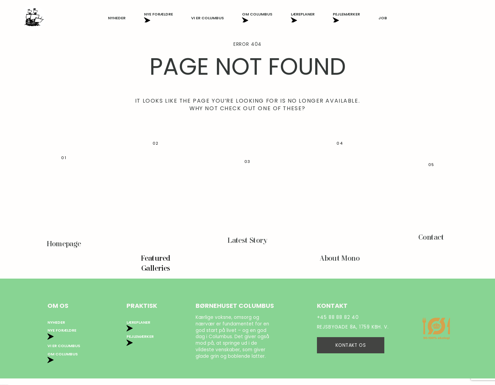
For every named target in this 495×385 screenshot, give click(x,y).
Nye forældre (158, 18)
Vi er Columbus (207, 18)
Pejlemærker (346, 18)
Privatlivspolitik (145, 346)
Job (382, 18)
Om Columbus (257, 18)
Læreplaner (303, 18)
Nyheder (116, 18)
